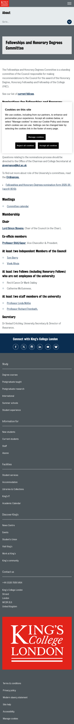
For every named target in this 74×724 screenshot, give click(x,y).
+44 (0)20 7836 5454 (12, 583)
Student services (21, 476)
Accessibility (18, 711)
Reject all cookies (25, 145)
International (19, 397)
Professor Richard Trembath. (22, 309)
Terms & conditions (22, 683)
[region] (37, 127)
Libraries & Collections (24, 490)
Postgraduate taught (23, 383)
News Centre (20, 526)
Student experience (23, 411)
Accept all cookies (48, 145)
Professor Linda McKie (19, 303)
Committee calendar (18, 206)
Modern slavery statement (25, 697)
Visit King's (18, 547)
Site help (17, 704)
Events (16, 533)
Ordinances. (12, 177)
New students (20, 433)
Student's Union (21, 540)
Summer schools (21, 404)
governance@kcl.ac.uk (14, 165)
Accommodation (21, 483)
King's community (21, 561)
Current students (21, 440)
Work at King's (20, 554)
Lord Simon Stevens (12, 228)
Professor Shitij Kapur (14, 243)
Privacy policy (19, 690)
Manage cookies (20, 719)
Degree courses (21, 375)
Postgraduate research (24, 390)
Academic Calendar (23, 504)
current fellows (26, 94)
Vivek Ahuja (13, 263)
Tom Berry (12, 258)
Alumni (17, 454)
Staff (16, 447)
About (6, 12)
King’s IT (17, 497)
